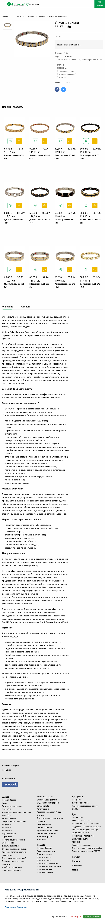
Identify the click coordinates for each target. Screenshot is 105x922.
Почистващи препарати (83, 836)
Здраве (5, 797)
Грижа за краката (45, 872)
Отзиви (25, 306)
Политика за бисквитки (16, 907)
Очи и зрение (8, 843)
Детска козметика (80, 803)
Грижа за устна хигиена (47, 863)
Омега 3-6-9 (7, 809)
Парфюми (76, 800)
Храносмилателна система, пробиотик (14, 853)
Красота (41, 845)
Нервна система (9, 834)
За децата (6, 824)
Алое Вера (6, 815)
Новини (76, 861)
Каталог (76, 857)
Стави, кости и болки (11, 870)
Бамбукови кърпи (80, 839)
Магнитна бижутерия (46, 833)
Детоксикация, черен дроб (14, 858)
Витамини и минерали (12, 806)
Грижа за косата (44, 854)
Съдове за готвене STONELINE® (86, 827)
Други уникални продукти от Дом (87, 848)
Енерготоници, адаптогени (14, 821)
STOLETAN (41, 839)
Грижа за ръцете (44, 869)
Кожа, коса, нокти (45, 797)
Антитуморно (43, 809)
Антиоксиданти (9, 818)
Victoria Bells (66, 56)
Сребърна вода (44, 824)
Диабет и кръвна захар (12, 867)
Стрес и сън (7, 837)
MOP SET (76, 842)
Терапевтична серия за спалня (86, 823)
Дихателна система (10, 846)
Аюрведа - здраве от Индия (49, 812)
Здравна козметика (46, 851)
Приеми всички (92, 916)
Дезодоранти (78, 797)
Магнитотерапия (44, 827)
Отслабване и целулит (47, 800)
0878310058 (34, 5)
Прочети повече (62, 83)
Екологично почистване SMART (86, 851)
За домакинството (80, 833)
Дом (74, 814)
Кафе (4, 803)
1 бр (66, 53)
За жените (6, 827)
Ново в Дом (77, 817)
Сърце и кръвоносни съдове (14, 849)
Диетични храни (44, 836)
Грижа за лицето (44, 857)
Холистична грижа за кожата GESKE (85, 807)
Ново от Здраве (9, 800)
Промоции (77, 865)
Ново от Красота (44, 848)
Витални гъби (43, 806)
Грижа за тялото (44, 860)
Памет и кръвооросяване (13, 840)
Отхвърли (76, 916)
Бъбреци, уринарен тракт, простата (13, 862)
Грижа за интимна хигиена (49, 866)
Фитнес (40, 815)
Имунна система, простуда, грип (16, 812)
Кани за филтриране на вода (85, 830)
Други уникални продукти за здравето (50, 819)
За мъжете (6, 830)
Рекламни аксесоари (81, 845)
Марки (75, 870)
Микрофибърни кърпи (82, 820)
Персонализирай (59, 916)
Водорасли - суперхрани (48, 803)
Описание (7, 306)
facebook (10, 784)
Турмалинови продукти (47, 830)
